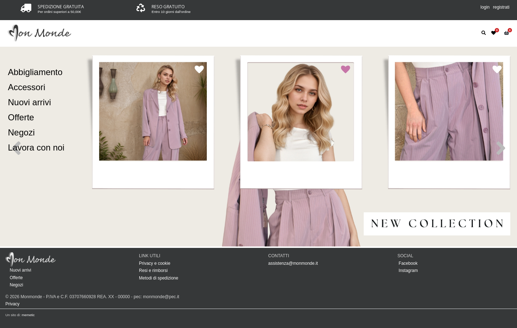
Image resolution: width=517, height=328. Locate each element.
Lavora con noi (36, 147)
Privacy (12, 303)
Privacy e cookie (154, 263)
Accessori (26, 87)
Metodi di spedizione (158, 278)
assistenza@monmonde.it (293, 263)
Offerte (21, 117)
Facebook (407, 263)
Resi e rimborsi (153, 270)
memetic (28, 315)
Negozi (21, 132)
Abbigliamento (35, 72)
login (484, 7)
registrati (501, 7)
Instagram (407, 270)
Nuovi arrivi (29, 102)
